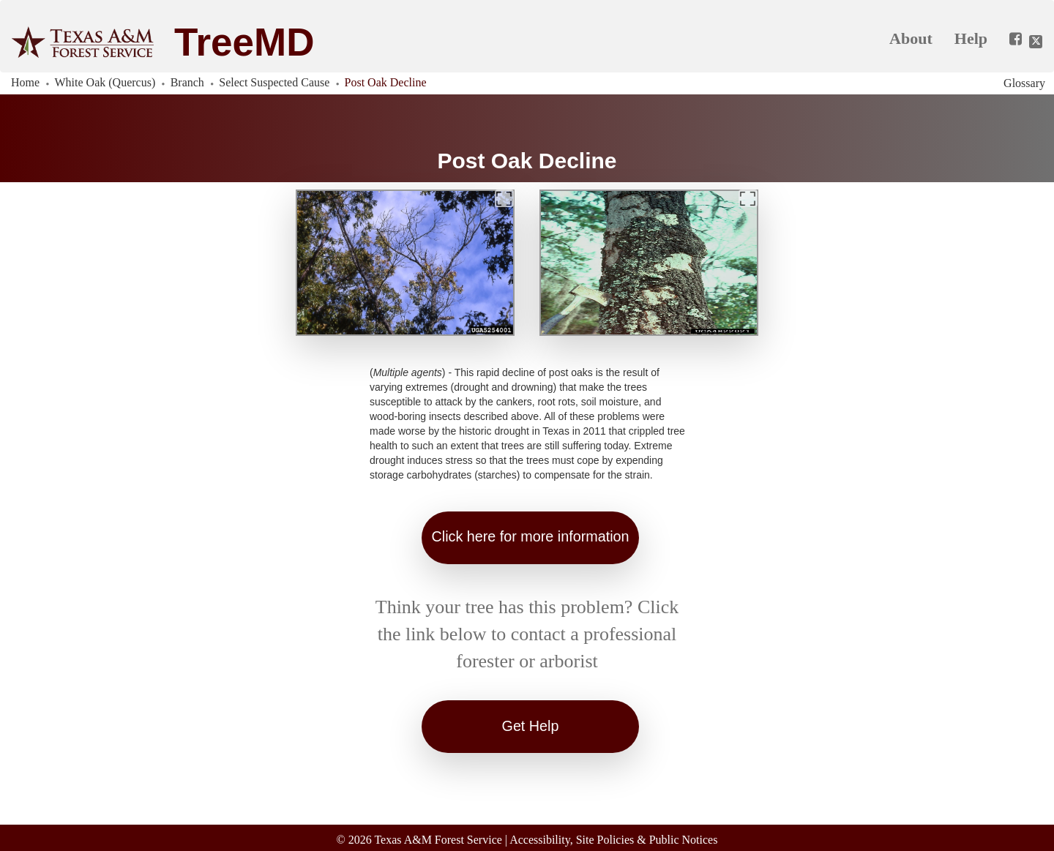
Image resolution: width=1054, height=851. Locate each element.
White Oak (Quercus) (105, 82)
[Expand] (504, 198)
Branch (187, 82)
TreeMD (244, 42)
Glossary (1024, 83)
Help (970, 38)
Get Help (530, 726)
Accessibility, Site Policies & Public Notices (613, 838)
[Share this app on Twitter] (1035, 41)
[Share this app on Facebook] (1010, 39)
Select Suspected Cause (274, 82)
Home (25, 82)
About (910, 38)
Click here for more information (530, 537)
